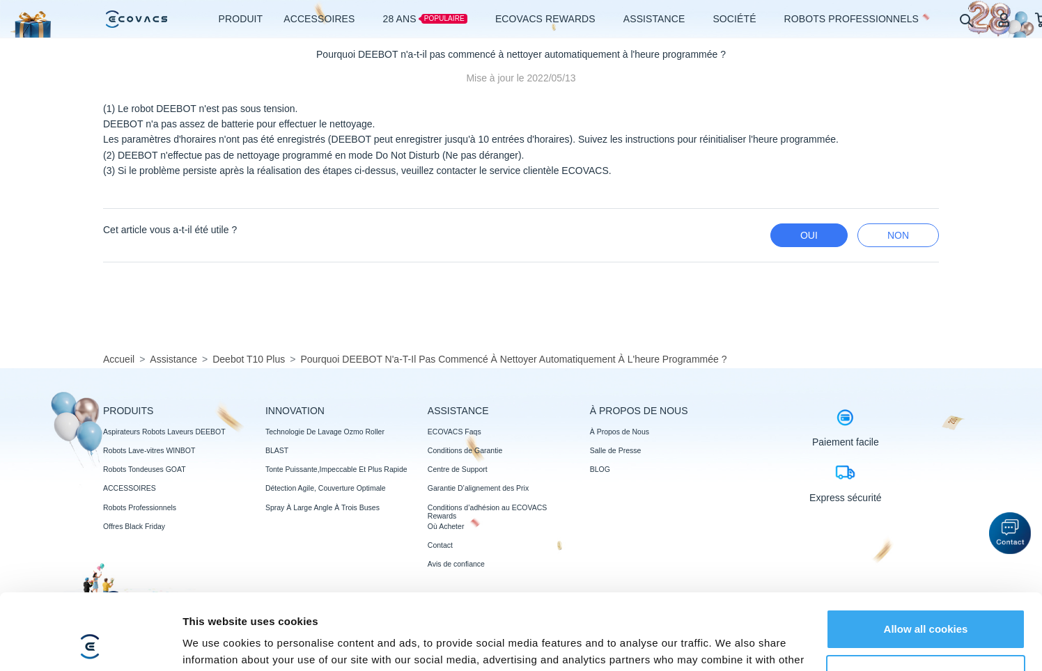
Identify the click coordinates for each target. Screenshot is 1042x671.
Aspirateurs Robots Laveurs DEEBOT (164, 431)
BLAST (276, 450)
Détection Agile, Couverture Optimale (325, 488)
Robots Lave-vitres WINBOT (149, 450)
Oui (809, 235)
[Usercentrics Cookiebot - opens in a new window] (90, 643)
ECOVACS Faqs (454, 431)
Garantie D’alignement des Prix (478, 488)
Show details (214, 643)
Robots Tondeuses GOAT (144, 469)
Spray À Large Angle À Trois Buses (322, 507)
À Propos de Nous (619, 431)
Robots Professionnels (139, 507)
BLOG (600, 469)
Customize (926, 603)
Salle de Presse (615, 450)
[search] (966, 20)
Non (898, 235)
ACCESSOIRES (129, 488)
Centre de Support (458, 469)
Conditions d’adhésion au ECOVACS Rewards (487, 511)
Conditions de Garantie (465, 450)
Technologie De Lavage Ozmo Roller (324, 431)
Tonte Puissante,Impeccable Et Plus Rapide (336, 469)
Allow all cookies (926, 558)
